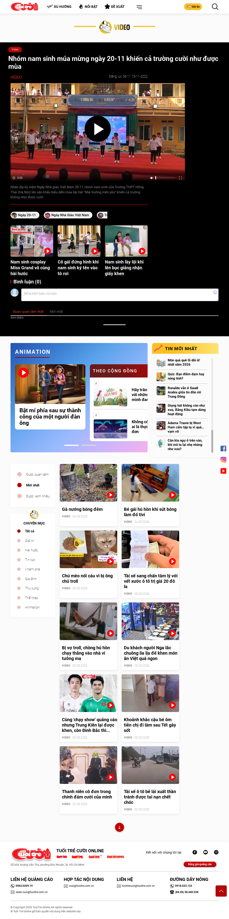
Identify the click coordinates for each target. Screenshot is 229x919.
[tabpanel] (50, 396)
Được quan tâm (37, 474)
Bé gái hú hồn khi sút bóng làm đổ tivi (150, 512)
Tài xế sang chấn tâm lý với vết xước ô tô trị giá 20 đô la (151, 581)
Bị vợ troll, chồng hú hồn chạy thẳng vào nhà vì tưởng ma (86, 653)
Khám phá (32, 569)
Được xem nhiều (38, 496)
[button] (138, 7)
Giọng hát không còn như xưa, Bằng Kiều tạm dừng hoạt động (187, 409)
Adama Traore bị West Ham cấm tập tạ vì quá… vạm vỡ (186, 427)
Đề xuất (115, 6)
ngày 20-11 (27, 215)
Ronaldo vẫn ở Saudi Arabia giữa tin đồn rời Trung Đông (184, 392)
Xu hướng (59, 6)
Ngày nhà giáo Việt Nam (70, 215)
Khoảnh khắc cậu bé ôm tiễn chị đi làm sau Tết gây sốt (150, 725)
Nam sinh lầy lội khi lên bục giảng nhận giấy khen (124, 267)
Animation (32, 607)
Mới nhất (32, 485)
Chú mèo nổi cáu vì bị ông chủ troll (87, 578)
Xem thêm (17, 317)
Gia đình (31, 579)
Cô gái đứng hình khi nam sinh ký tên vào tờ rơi (78, 267)
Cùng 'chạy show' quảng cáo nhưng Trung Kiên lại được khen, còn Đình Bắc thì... (89, 725)
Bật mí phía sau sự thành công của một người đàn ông (50, 416)
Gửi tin (193, 6)
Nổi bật (88, 6)
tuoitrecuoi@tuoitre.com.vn (136, 885)
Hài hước (31, 550)
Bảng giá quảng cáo (200, 864)
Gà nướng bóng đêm (82, 509)
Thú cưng (32, 588)
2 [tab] (89, 445)
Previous (9, 402)
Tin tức (30, 560)
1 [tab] (71, 445)
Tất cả (29, 531)
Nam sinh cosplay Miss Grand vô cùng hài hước (30, 267)
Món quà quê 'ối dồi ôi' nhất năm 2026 (184, 362)
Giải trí (29, 541)
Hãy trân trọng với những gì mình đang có (145, 394)
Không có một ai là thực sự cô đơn (145, 426)
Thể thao (31, 598)
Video (15, 49)
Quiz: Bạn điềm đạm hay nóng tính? (186, 376)
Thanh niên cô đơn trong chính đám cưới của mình (87, 794)
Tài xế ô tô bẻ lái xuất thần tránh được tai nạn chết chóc (150, 797)
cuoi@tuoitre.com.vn (79, 885)
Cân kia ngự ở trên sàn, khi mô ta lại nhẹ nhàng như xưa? (185, 444)
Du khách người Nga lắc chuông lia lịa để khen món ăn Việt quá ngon (150, 653)
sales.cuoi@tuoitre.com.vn (29, 892)
